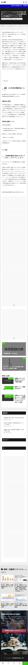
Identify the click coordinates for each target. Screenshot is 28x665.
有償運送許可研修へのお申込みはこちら (14, 630)
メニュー (14, 663)
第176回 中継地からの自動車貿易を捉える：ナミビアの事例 (7, 605)
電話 (19, 663)
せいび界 (11, 378)
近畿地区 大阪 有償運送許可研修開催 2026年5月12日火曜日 (14, 430)
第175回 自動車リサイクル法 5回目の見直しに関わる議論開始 (21, 605)
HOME (3, 25)
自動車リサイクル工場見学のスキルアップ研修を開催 (20, 380)
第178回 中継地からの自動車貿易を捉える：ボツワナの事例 (13, 423)
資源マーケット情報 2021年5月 (20, 387)
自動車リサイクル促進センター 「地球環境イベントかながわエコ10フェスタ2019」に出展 (20, 399)
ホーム (3, 663)
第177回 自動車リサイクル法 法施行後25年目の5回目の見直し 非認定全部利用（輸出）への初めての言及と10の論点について (21, 588)
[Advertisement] (14, 250)
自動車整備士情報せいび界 (18, 658)
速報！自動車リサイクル (16, 18)
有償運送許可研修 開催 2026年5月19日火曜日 (14, 417)
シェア (8, 663)
